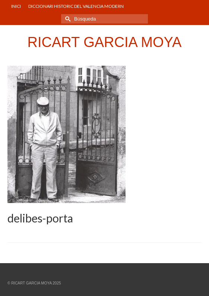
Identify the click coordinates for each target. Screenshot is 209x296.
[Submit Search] (66, 19)
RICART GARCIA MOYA (105, 42)
